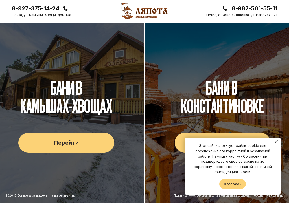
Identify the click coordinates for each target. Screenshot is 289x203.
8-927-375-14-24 (35, 8)
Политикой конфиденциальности (243, 169)
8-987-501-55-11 (254, 8)
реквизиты (66, 195)
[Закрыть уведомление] (276, 142)
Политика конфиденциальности (196, 195)
